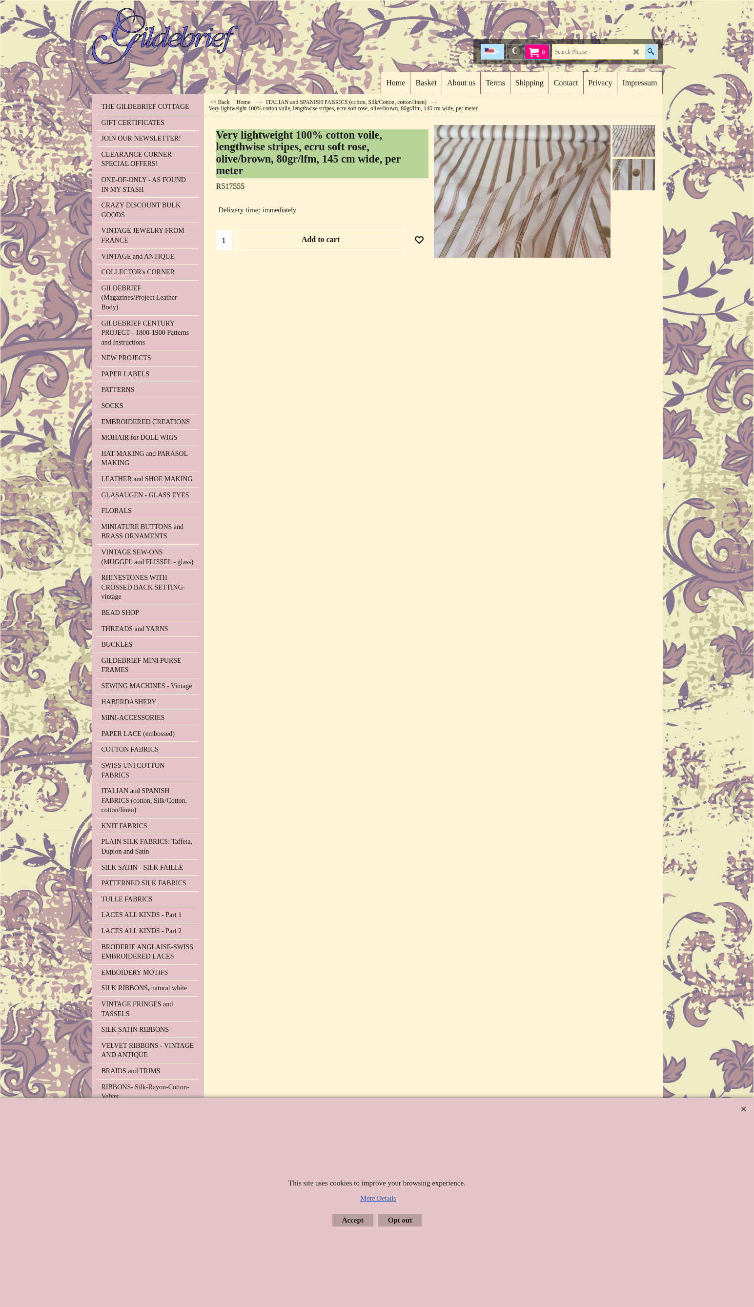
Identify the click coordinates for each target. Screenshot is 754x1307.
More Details (378, 1198)
